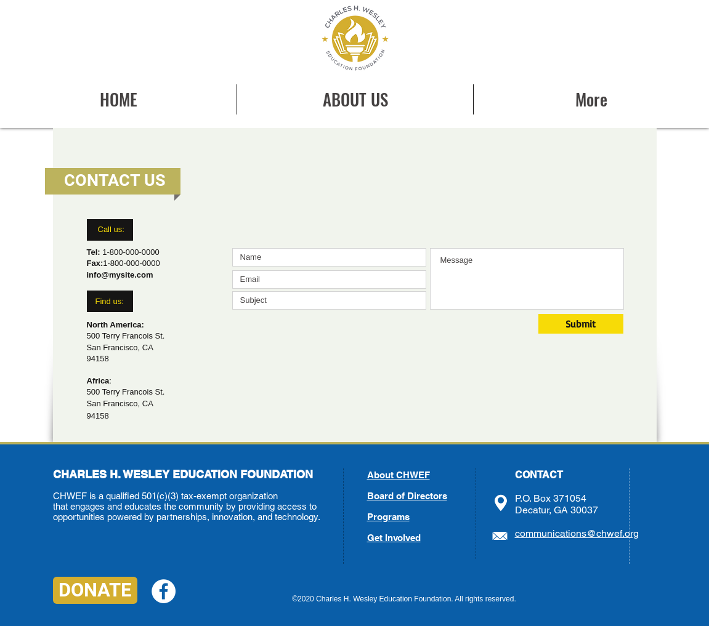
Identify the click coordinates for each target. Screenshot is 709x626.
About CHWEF (398, 475)
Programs (388, 517)
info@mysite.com (120, 274)
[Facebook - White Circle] (164, 591)
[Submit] (580, 324)
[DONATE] (95, 590)
